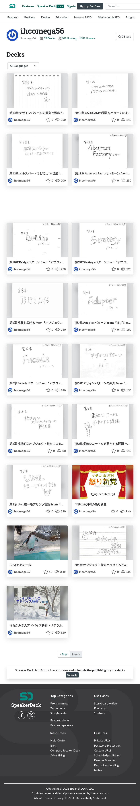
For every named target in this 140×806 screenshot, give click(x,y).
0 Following (69, 38)
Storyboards (58, 713)
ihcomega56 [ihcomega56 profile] (19, 119)
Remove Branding (105, 760)
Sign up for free (89, 6)
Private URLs (102, 740)
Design (45, 17)
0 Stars (124, 36)
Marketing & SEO (109, 17)
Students (99, 713)
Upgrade (72, 674)
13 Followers (87, 38)
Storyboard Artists (106, 703)
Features (28, 6)
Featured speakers (61, 725)
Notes (98, 770)
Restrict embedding (106, 765)
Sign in (71, 6)
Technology (57, 708)
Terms (48, 798)
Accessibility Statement (91, 798)
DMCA (69, 798)
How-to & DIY (83, 17)
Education (62, 17)
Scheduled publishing (107, 755)
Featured (12, 17)
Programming (59, 703)
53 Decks (50, 38)
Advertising (57, 755)
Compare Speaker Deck (65, 750)
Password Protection (107, 745)
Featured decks (59, 720)
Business (29, 17)
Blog (53, 745)
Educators (100, 708)
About (38, 798)
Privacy (58, 798)
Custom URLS (102, 750)
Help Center (58, 740)
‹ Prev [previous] (63, 654)
